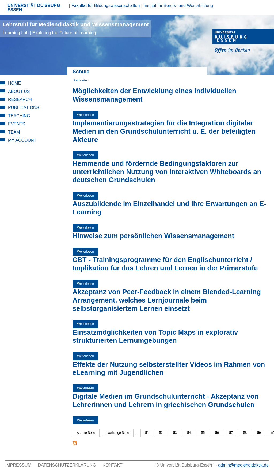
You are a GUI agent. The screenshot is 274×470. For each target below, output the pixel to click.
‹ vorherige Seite (117, 433)
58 (245, 433)
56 (217, 433)
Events (16, 124)
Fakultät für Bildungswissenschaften (105, 5)
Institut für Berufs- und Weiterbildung (178, 5)
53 (175, 433)
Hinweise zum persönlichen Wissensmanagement (153, 236)
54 (189, 433)
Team (14, 132)
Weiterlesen (87, 115)
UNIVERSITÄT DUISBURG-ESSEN (34, 7)
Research (20, 99)
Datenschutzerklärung (67, 465)
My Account (22, 140)
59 (259, 433)
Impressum (18, 465)
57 (231, 433)
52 (161, 433)
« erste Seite (86, 433)
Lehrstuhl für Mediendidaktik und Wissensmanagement (76, 28)
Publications (23, 107)
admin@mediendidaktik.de (243, 465)
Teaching (19, 116)
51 (147, 433)
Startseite (80, 80)
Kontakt (112, 465)
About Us (19, 91)
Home (14, 83)
